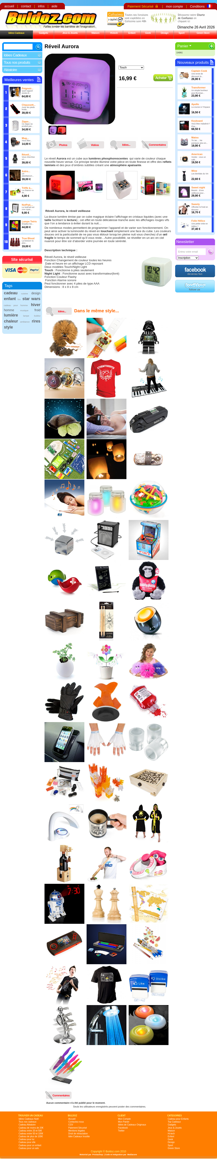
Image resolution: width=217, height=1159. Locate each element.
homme (9, 310)
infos (41, 6)
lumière (11, 315)
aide (54, 6)
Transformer (198, 87)
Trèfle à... (27, 188)
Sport (181, 32)
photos (60, 143)
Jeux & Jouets (70, 32)
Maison (95, 32)
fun (19, 299)
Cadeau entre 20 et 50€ (30, 1130)
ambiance (25, 322)
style (8, 327)
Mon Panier (123, 1122)
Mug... (25, 138)
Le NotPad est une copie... (28, 208)
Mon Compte (124, 1119)
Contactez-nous (76, 1122)
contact (26, 6)
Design (164, 32)
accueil (9, 6)
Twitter (121, 1130)
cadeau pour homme (16, 305)
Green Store (203, 32)
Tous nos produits (17, 62)
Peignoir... (27, 88)
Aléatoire (10, 70)
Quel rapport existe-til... (27, 92)
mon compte (174, 6)
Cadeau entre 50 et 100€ (31, 1133)
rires (36, 321)
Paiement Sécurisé (141, 6)
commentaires (156, 143)
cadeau (10, 293)
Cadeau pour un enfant (30, 1145)
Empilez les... (28, 224)
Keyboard (197, 120)
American (196, 154)
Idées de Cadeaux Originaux (132, 1124)
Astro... (26, 171)
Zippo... (26, 121)
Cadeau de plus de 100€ (31, 1136)
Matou (194, 137)
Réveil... (26, 154)
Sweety (195, 204)
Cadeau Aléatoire (27, 1124)
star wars (31, 299)
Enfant (131, 32)
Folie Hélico (198, 220)
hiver (36, 305)
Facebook (123, 1128)
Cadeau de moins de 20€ (31, 1128)
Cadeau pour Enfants (178, 1119)
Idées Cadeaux (16, 32)
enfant (10, 299)
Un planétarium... (28, 175)
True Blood (28, 238)
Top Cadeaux (174, 1122)
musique (24, 310)
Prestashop (97, 1154)
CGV (70, 1124)
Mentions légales (76, 1130)
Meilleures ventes (19, 80)
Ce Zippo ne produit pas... (27, 125)
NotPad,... (27, 204)
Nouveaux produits (193, 62)
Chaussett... (28, 105)
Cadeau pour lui (26, 1139)
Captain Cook (199, 71)
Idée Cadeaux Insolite (79, 1136)
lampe (26, 316)
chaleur (11, 321)
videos (92, 143)
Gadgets (43, 32)
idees (124, 143)
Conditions (197, 6)
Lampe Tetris (29, 221)
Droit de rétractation (78, 1133)
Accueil (72, 1119)
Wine (194, 170)
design (36, 293)
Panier (182, 46)
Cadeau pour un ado (29, 1148)
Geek (148, 32)
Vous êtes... (27, 140)
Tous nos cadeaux (28, 1122)
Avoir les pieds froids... (28, 108)
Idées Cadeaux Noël (29, 1119)
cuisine (24, 293)
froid (38, 310)
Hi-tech (114, 32)
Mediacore (132, 1154)
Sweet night (198, 187)
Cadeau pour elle (27, 1142)
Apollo (195, 104)
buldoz (37, 316)
